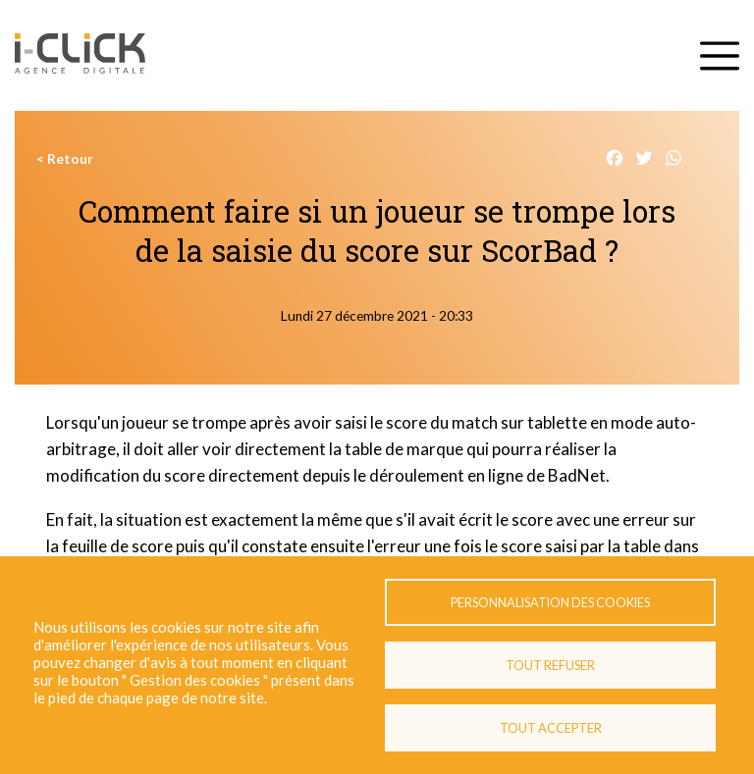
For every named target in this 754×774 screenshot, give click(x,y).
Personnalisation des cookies (550, 602)
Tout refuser (550, 665)
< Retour (64, 159)
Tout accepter (551, 728)
